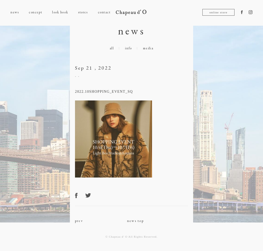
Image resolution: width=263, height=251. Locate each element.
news (15, 12)
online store (218, 12)
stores (83, 12)
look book (60, 12)
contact (104, 12)
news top (135, 220)
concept (35, 12)
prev (79, 220)
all (112, 48)
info (128, 48)
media (148, 48)
